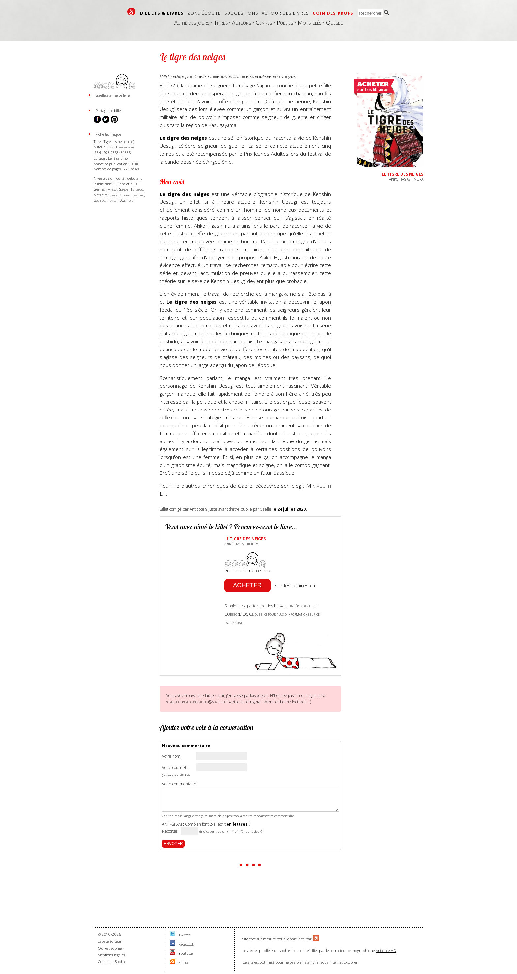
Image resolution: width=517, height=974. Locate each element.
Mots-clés (309, 22)
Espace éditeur (110, 941)
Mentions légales (111, 954)
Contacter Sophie (112, 961)
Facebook (186, 944)
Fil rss (183, 962)
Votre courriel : (175, 767)
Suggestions (241, 13)
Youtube (185, 953)
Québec (334, 22)
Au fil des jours (191, 22)
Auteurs (241, 22)
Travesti (113, 200)
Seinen (123, 189)
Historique (136, 189)
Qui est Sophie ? (111, 948)
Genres (264, 22)
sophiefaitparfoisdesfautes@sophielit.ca (198, 702)
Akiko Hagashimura (121, 146)
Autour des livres (285, 13)
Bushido (99, 200)
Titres (221, 22)
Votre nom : (172, 756)
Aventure (126, 200)
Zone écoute (204, 13)
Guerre (125, 194)
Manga (112, 189)
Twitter (184, 934)
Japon (114, 194)
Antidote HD (386, 950)
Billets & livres (162, 13)
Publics (285, 22)
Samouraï (137, 194)
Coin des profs (333, 13)
